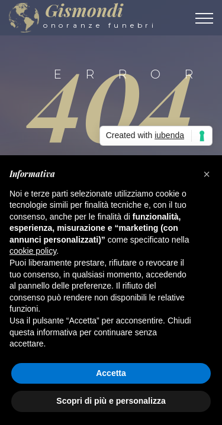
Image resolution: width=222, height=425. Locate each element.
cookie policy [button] (32, 251)
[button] (206, 174)
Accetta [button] (111, 373)
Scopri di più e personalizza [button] (110, 401)
